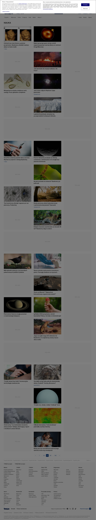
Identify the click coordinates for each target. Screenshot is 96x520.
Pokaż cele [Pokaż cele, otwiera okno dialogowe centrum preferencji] (85, 7)
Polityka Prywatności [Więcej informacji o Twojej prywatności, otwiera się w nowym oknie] (5, 10)
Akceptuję (85, 4)
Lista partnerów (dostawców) (48, 8)
